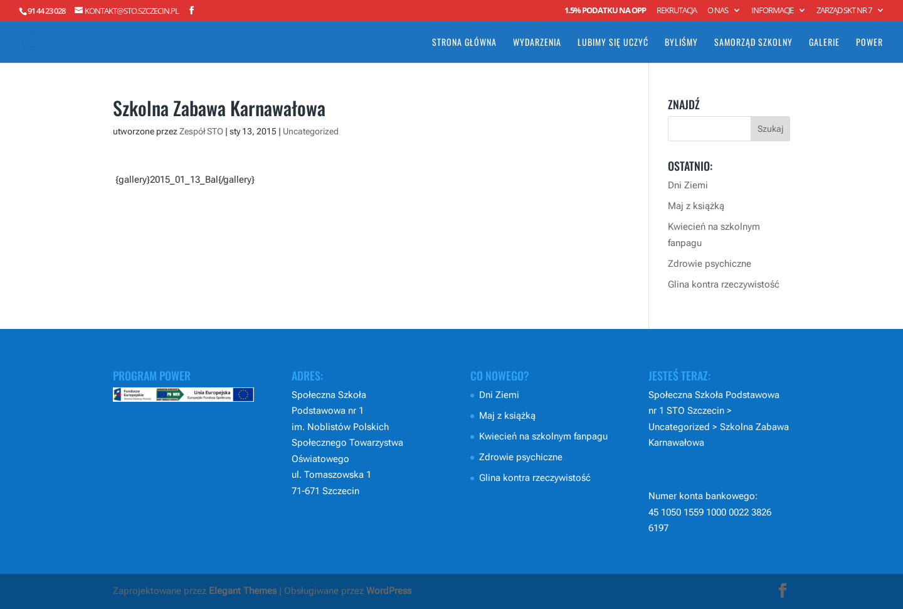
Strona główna (464, 43)
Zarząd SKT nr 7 (844, 11)
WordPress (388, 590)
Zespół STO (201, 131)
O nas (717, 11)
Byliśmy (681, 43)
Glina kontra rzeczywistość (723, 284)
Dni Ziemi (688, 185)
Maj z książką (696, 206)
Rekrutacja (677, 11)
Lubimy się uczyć (613, 43)
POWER (869, 43)
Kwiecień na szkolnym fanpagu (543, 436)
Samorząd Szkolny (753, 43)
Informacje (772, 11)
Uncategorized (311, 131)
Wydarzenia (537, 43)
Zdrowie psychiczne (709, 263)
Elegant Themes (243, 590)
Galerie (824, 43)
